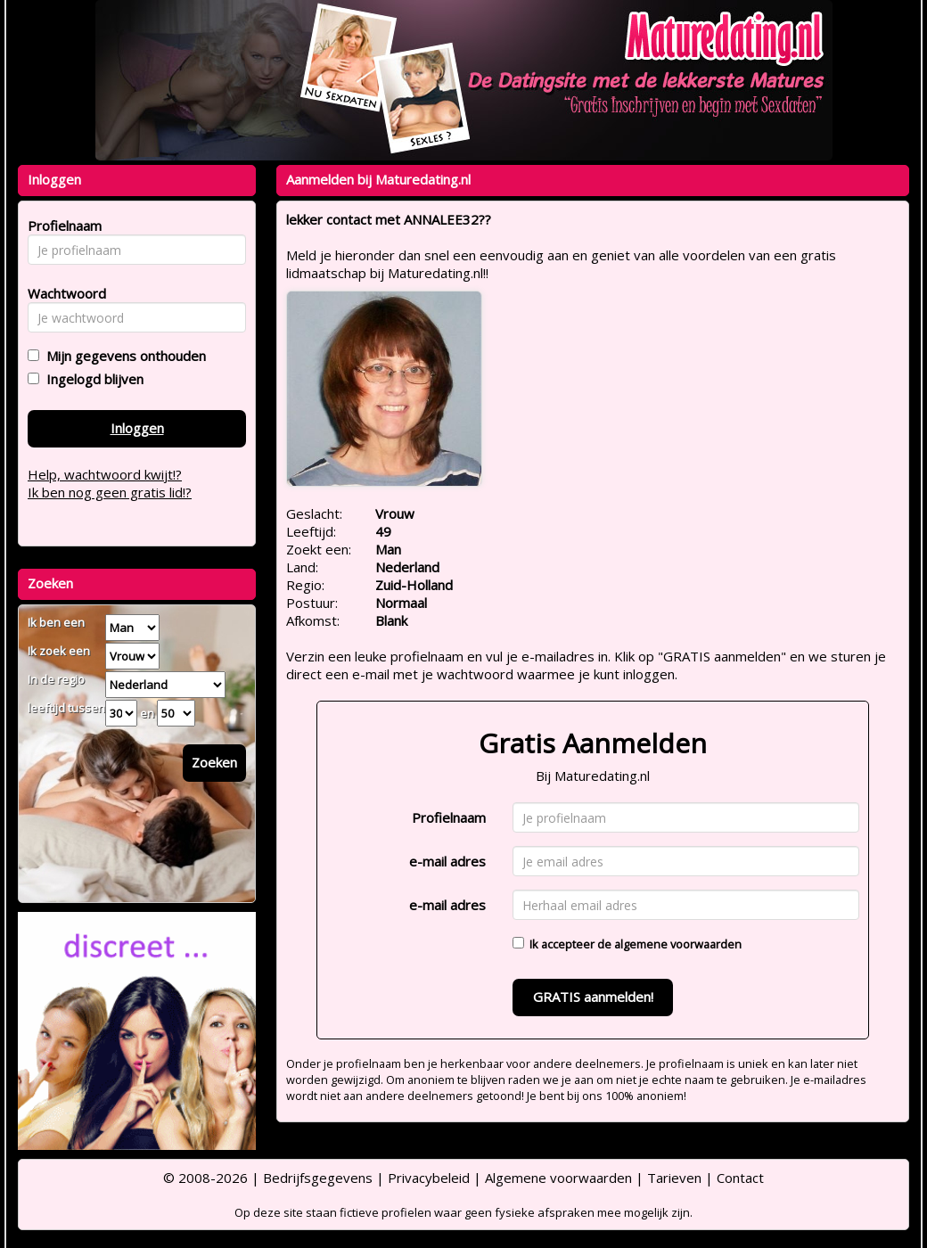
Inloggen (137, 428)
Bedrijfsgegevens (318, 1177)
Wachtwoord (62, 293)
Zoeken (214, 762)
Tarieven (674, 1177)
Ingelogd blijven (91, 379)
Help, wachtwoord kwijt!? (105, 474)
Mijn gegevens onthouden (122, 356)
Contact (740, 1177)
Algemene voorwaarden (558, 1177)
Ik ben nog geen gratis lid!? (110, 492)
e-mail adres (447, 861)
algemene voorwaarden (678, 944)
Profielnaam (449, 817)
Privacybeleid (429, 1177)
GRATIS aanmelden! (593, 997)
